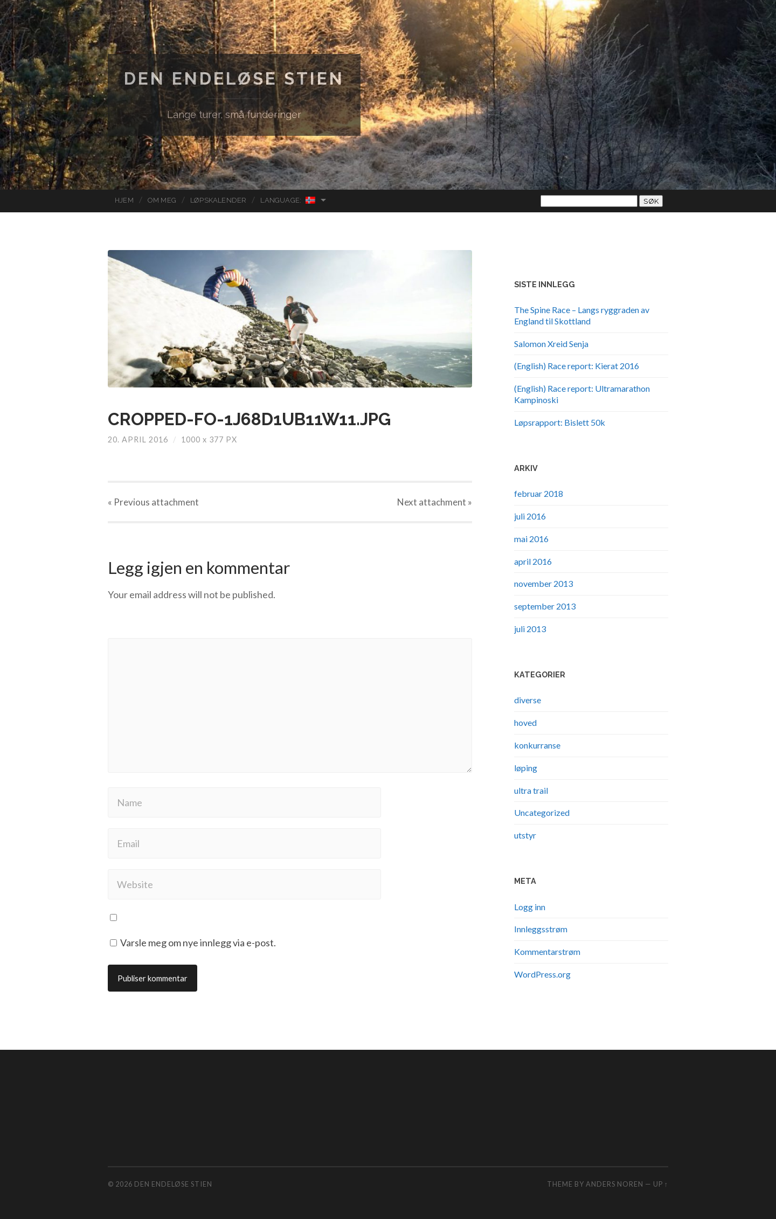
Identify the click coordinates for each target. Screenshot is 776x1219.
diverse (527, 700)
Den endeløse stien (234, 78)
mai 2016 (531, 539)
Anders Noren (614, 1184)
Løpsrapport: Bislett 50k (559, 422)
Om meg (162, 200)
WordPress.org (542, 974)
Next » (434, 502)
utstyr (525, 835)
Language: (288, 200)
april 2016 (533, 561)
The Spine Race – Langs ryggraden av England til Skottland (581, 315)
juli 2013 (530, 629)
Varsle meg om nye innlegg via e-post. (198, 942)
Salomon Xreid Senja (551, 343)
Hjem (124, 200)
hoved (525, 722)
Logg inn (529, 907)
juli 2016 (530, 516)
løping (525, 768)
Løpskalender (218, 200)
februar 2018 (538, 493)
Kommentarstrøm (547, 951)
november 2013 (543, 583)
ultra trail (531, 790)
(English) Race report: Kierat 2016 (576, 366)
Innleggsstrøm (540, 929)
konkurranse (537, 745)
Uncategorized (542, 812)
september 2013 (545, 606)
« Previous (153, 502)
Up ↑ (660, 1184)
